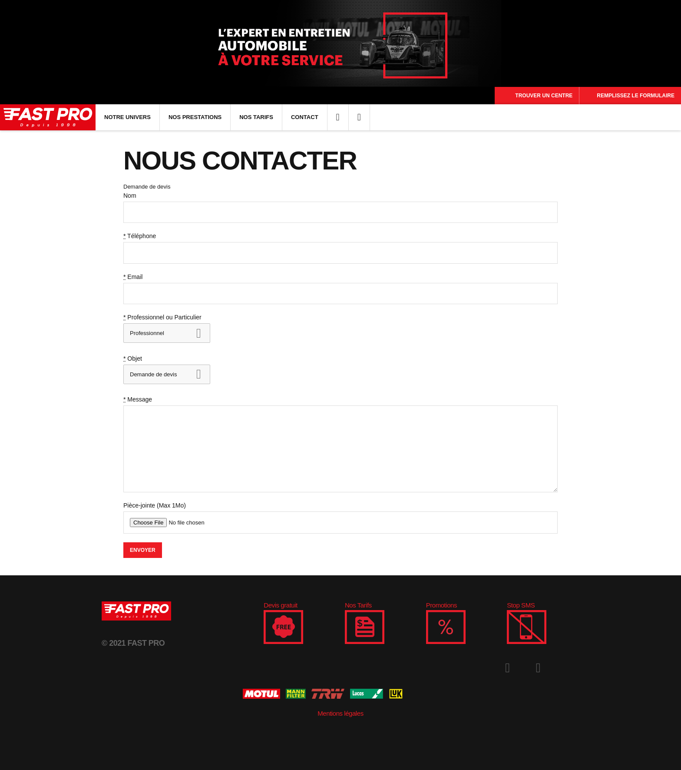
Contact (304, 117)
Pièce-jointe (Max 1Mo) (154, 505)
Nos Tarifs (256, 117)
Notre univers (127, 117)
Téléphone (139, 235)
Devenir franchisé (173, 374)
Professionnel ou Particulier (162, 317)
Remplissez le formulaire (635, 96)
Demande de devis (146, 186)
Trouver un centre (543, 96)
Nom (129, 195)
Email (132, 276)
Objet (132, 358)
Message (137, 399)
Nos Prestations (195, 117)
